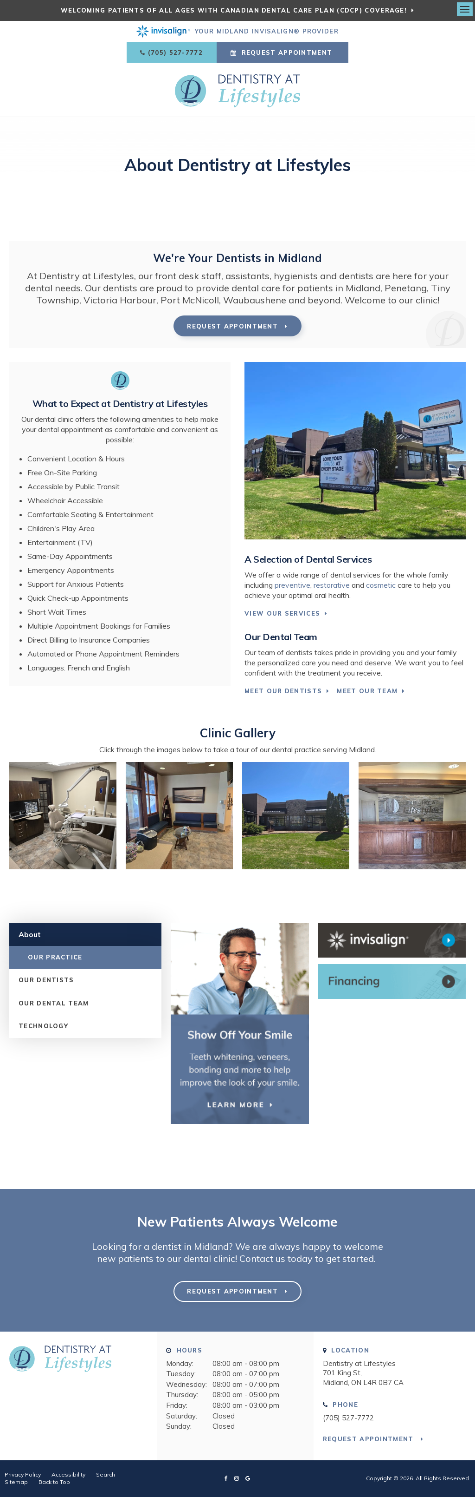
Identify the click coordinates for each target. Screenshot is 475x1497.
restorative (332, 585)
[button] (62, 866)
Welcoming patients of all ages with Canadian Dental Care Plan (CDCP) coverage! (234, 10)
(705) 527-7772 (175, 52)
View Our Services (282, 613)
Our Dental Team (54, 1003)
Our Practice (55, 957)
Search (105, 1474)
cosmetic (381, 585)
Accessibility (68, 1474)
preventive (292, 585)
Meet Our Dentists (283, 691)
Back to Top (54, 1481)
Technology (43, 1026)
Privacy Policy (23, 1474)
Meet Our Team (367, 691)
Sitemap (16, 1481)
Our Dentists (46, 980)
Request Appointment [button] (286, 52)
